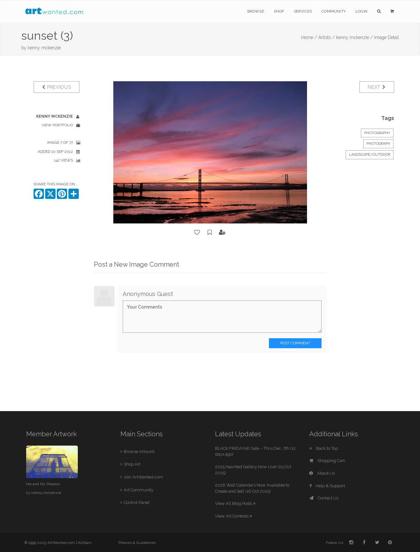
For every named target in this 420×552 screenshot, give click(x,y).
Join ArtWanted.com (143, 477)
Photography (377, 133)
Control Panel (136, 502)
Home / (309, 37)
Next (376, 87)
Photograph (378, 144)
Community (334, 11)
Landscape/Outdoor (369, 155)
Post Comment (295, 343)
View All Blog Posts (235, 503)
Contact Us (323, 498)
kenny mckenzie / (354, 37)
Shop (279, 11)
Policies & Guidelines (137, 542)
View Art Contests (233, 516)
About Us (322, 473)
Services (303, 11)
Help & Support (327, 485)
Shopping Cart (327, 460)
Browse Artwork (139, 451)
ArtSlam (85, 542)
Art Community (138, 490)
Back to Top (323, 448)
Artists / (326, 37)
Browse (255, 11)
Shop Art (132, 464)
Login (361, 11)
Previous (56, 87)
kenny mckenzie (44, 47)
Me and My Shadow (43, 484)
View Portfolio (57, 125)
